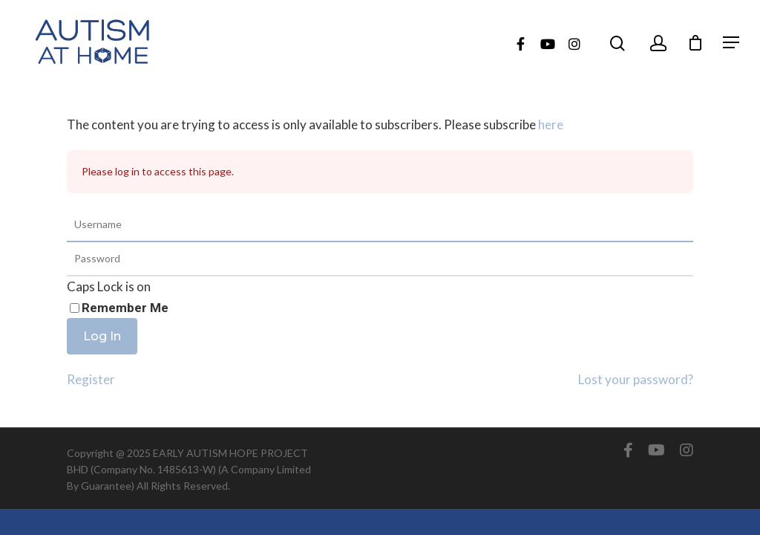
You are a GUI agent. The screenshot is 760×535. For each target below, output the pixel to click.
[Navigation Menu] (731, 42)
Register (91, 379)
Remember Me (125, 307)
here (550, 124)
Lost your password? (635, 379)
